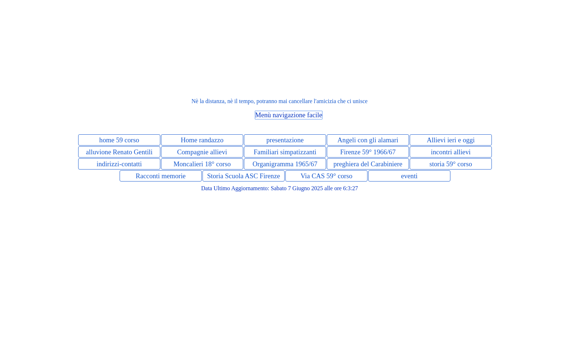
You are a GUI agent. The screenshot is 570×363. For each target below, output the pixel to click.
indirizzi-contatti (119, 164)
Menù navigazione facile (288, 115)
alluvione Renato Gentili (119, 152)
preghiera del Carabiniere (367, 164)
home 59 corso (119, 140)
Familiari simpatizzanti (285, 152)
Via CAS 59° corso (327, 176)
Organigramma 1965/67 (285, 164)
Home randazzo (202, 140)
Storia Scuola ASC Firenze (243, 176)
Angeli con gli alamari (367, 140)
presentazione (285, 140)
